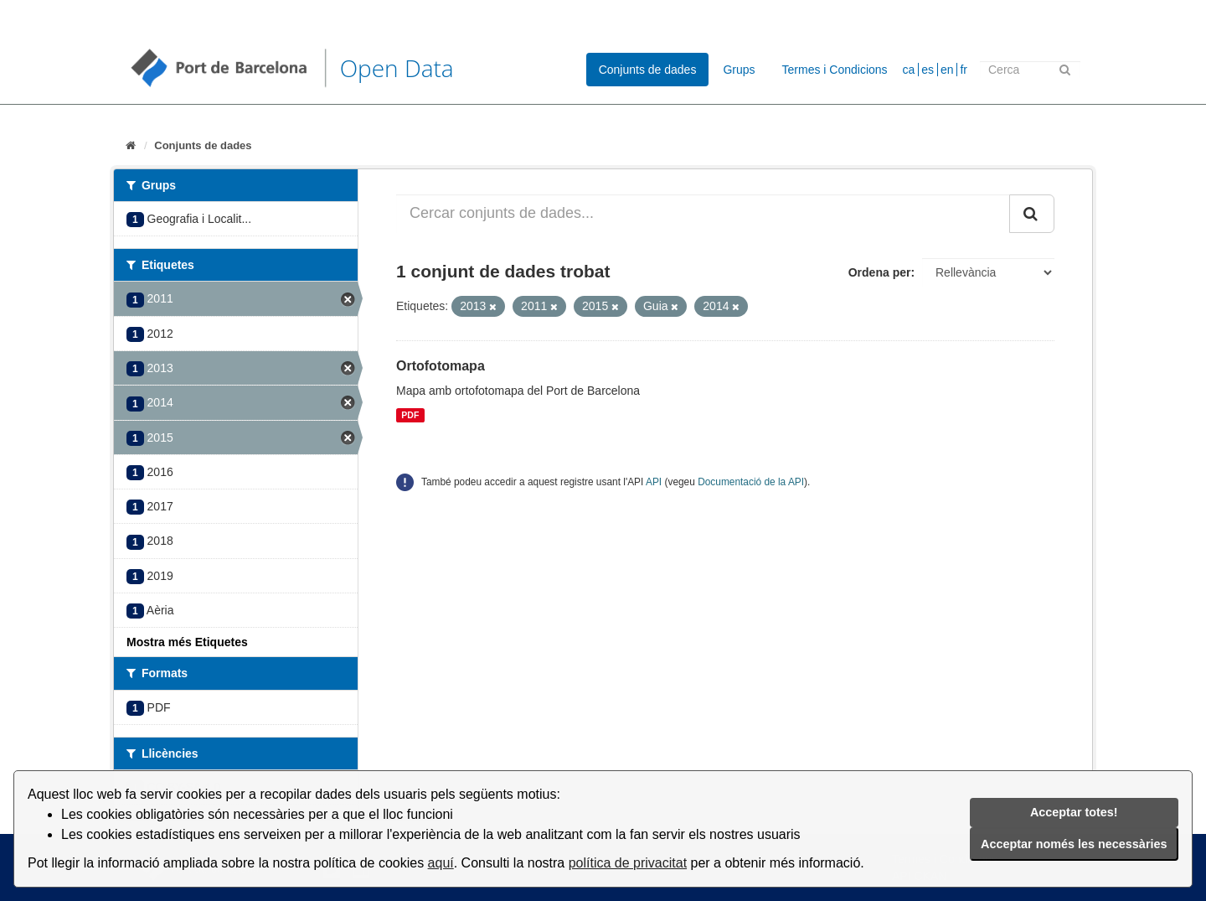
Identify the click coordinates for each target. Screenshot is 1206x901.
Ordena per (879, 272)
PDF (410, 415)
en (947, 69)
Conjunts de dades (648, 69)
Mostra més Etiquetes (187, 642)
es (927, 69)
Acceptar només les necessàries (1074, 844)
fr (963, 69)
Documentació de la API (751, 482)
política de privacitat (628, 863)
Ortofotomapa (440, 366)
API (654, 482)
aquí (441, 863)
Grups (739, 69)
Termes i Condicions (835, 69)
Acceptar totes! (1074, 812)
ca (909, 69)
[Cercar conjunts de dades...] (703, 213)
